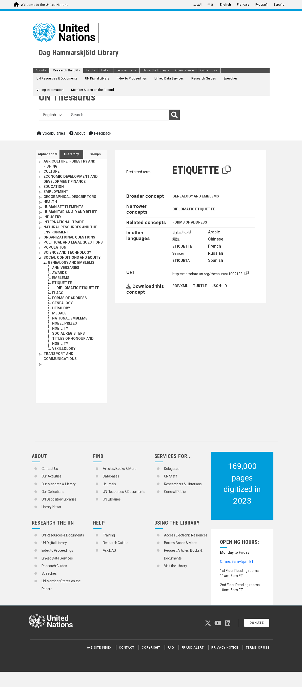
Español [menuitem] (279, 4)
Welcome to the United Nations (44, 5)
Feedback (100, 133)
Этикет (178, 253)
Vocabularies (51, 133)
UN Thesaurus (67, 97)
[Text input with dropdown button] (118, 115)
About (41, 70)
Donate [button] (257, 623)
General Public (175, 492)
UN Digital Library (97, 78)
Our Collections (53, 492)
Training (109, 535)
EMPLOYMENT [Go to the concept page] (56, 192)
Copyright (151, 647)
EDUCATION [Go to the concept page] (54, 187)
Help (105, 70)
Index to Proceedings (132, 78)
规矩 (175, 239)
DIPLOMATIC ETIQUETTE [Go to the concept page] (77, 288)
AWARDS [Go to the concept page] (59, 273)
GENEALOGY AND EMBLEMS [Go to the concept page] (71, 263)
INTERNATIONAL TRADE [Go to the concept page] (64, 222)
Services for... (126, 70)
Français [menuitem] (243, 4)
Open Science (184, 70)
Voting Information (50, 90)
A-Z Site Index (99, 647)
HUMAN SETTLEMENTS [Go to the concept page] (64, 207)
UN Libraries (112, 499)
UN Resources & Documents (56, 78)
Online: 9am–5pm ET (237, 562)
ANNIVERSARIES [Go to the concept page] (65, 268)
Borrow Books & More (180, 543)
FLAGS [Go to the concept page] (57, 293)
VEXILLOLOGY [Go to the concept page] (63, 349)
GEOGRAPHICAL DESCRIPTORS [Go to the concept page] (70, 197)
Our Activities (52, 476)
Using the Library (156, 70)
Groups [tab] (95, 154)
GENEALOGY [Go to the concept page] (62, 303)
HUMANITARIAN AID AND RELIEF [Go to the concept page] (70, 212)
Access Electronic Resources (186, 535)
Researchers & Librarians (183, 484)
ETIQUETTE (182, 246)
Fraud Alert (193, 647)
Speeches (231, 78)
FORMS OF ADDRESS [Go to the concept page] (69, 298)
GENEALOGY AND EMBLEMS (195, 196)
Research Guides (203, 78)
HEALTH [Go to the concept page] (50, 202)
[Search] (174, 115)
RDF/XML (180, 286)
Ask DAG (109, 550)
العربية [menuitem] (197, 4)
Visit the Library (175, 566)
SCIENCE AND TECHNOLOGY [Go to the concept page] (67, 252)
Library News (51, 507)
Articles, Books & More (119, 469)
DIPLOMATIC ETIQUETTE (193, 209)
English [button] (52, 114)
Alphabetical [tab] (47, 154)
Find (90, 70)
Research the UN (66, 70)
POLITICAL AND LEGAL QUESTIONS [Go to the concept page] (73, 242)
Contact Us (208, 70)
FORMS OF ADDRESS (189, 222)
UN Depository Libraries (59, 499)
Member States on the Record (92, 90)
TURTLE (200, 286)
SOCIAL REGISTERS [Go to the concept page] (68, 333)
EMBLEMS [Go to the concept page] (60, 278)
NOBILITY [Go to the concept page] (60, 328)
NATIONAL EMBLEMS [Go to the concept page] (70, 318)
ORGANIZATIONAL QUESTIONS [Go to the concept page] (69, 237)
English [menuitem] (225, 4)
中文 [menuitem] (211, 4)
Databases (111, 476)
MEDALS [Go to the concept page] (59, 313)
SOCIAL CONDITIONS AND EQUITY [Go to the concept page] (72, 257)
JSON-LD (219, 286)
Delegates (171, 469)
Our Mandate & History (59, 484)
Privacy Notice (224, 647)
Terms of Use (257, 647)
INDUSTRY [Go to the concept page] (52, 217)
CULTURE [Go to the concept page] (51, 171)
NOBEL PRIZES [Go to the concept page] (64, 323)
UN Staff (170, 476)
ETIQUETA (181, 260)
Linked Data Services (169, 78)
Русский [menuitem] (261, 4)
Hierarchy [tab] (71, 154)
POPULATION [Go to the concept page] (55, 247)
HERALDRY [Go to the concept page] (61, 308)
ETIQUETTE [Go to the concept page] (62, 283)
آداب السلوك (181, 232)
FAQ (171, 647)
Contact (126, 647)
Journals (109, 484)
